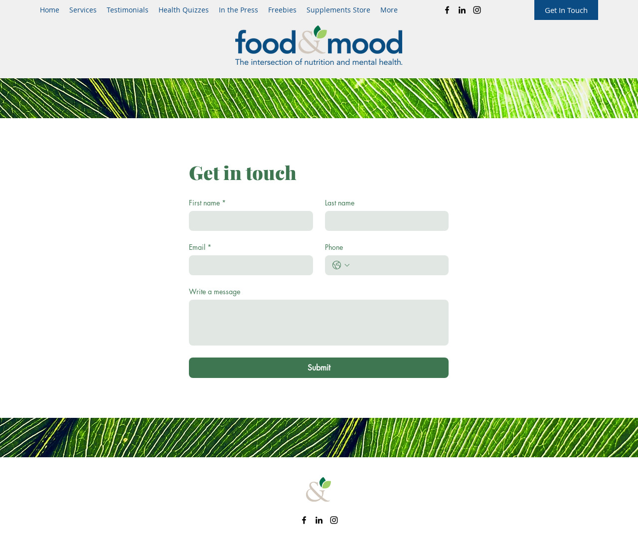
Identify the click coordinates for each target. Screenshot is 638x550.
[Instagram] (477, 10)
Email (200, 247)
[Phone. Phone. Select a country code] (341, 265)
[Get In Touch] (566, 10)
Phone (334, 247)
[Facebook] (447, 10)
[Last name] (384, 221)
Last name (339, 202)
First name (207, 202)
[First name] (248, 221)
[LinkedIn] (462, 10)
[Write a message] (319, 323)
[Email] (248, 265)
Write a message (214, 291)
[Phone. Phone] (397, 265)
